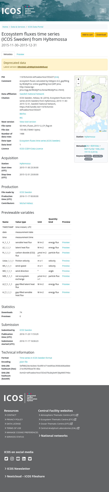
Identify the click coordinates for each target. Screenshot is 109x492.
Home (5, 26)
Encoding (6, 361)
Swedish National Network (32, 94)
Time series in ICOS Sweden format (36, 357)
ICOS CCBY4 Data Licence (31, 148)
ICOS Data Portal (35, 26)
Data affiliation (9, 94)
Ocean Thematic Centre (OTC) (55, 423)
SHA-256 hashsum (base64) (6, 375)
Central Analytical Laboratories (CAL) (58, 428)
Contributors (8, 203)
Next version (8, 121)
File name (6, 125)
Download (101, 34)
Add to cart (87, 34)
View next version (28, 121)
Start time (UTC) (7, 169)
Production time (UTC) (7, 198)
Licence (5, 148)
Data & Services (18, 26)
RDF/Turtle (89, 149)
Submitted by (8, 330)
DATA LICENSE (14, 423)
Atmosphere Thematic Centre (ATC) (58, 415)
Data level (6, 144)
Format (5, 357)
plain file (24, 361)
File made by (8, 192)
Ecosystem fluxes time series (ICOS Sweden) (40, 140)
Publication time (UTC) (7, 335)
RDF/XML (95, 146)
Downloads (7, 312)
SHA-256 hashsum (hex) (9, 367)
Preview (20, 54)
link (56, 77)
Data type (6, 140)
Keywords (81, 155)
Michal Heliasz (26, 203)
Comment (6, 81)
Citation (6, 97)
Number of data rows (7, 135)
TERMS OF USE (14, 428)
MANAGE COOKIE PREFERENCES (22, 432)
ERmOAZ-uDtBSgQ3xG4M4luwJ (33, 67)
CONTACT (11, 415)
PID (3, 77)
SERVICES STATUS (15, 436)
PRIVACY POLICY (15, 419)
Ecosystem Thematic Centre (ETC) (57, 419)
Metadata (8, 54)
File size (5, 129)
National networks (54, 436)
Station (5, 163)
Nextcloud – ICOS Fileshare (26, 476)
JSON (87, 146)
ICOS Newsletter (18, 469)
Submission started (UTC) (8, 342)
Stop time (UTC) (6, 176)
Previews (6, 316)
